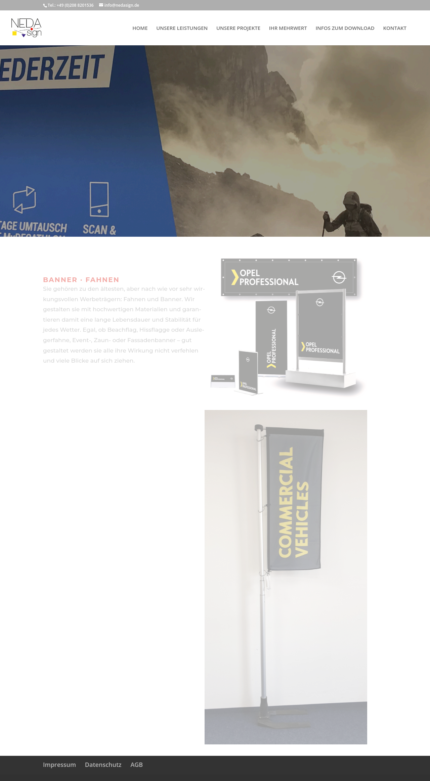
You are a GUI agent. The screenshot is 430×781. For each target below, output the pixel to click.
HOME (139, 28)
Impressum (59, 765)
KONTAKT (394, 28)
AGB (136, 765)
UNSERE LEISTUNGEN (182, 28)
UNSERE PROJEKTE (238, 28)
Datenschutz (103, 765)
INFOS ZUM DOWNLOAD (344, 28)
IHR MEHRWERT (288, 28)
